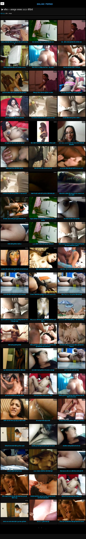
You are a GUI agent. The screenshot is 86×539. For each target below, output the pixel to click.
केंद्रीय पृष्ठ (3, 13)
